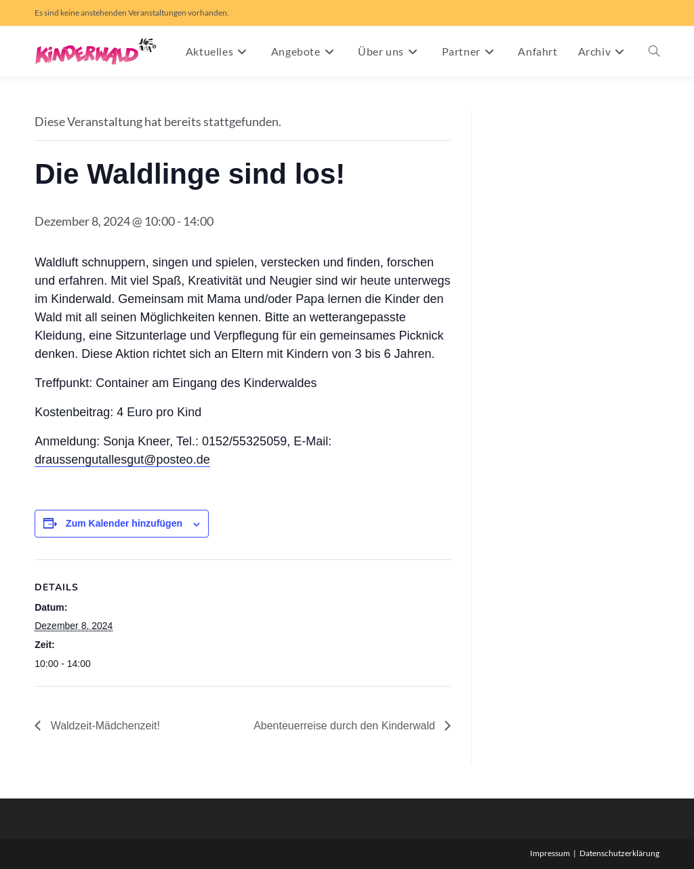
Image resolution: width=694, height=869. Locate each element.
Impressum (550, 853)
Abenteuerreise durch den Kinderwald (345, 725)
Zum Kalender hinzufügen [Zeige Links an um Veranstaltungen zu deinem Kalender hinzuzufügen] (124, 523)
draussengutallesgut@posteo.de (122, 459)
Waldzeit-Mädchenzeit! (103, 725)
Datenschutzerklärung (619, 853)
